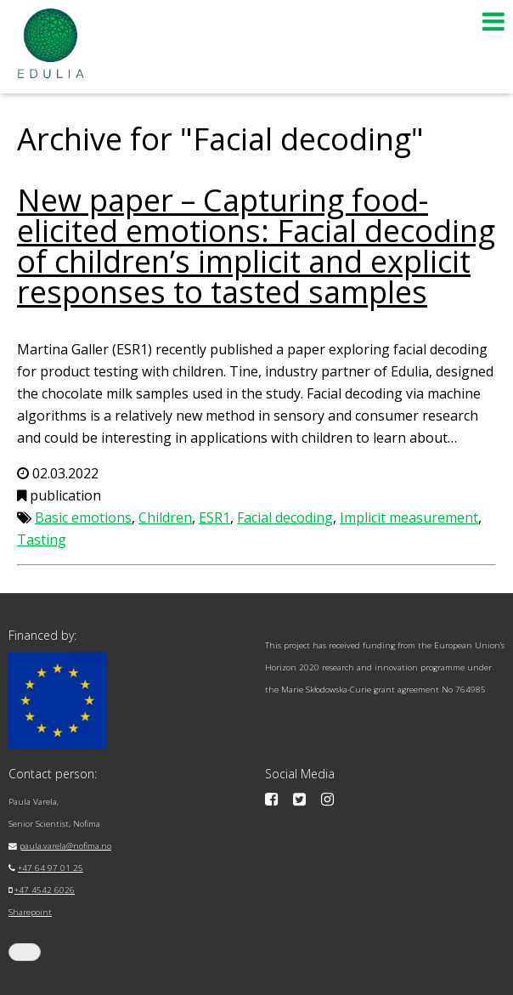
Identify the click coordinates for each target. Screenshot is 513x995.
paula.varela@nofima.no (65, 845)
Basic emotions (83, 517)
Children (165, 517)
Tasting (41, 539)
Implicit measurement (409, 517)
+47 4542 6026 (44, 890)
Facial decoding (285, 517)
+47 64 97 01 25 (50, 867)
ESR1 (214, 517)
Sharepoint (30, 912)
